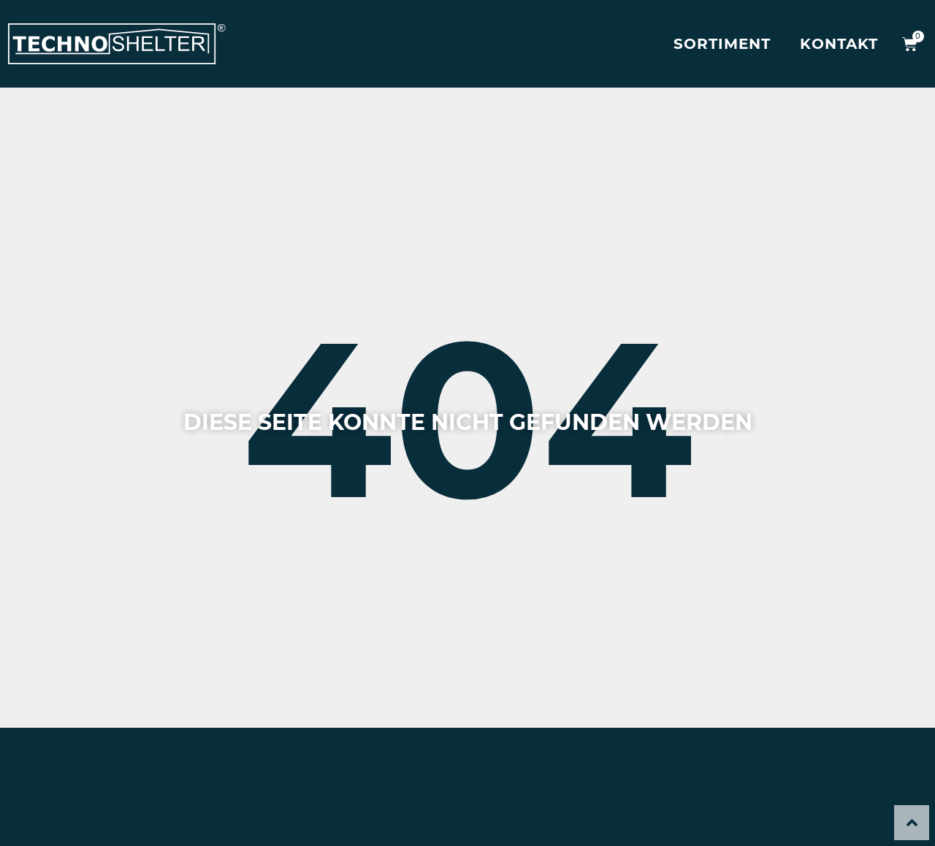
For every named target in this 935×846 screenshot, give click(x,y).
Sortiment (722, 44)
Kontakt (839, 44)
